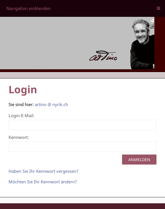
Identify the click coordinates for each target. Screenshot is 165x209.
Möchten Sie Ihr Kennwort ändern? (43, 181)
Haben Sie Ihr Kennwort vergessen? (44, 171)
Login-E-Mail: (21, 115)
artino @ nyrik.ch (51, 104)
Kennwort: (19, 137)
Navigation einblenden (28, 8)
